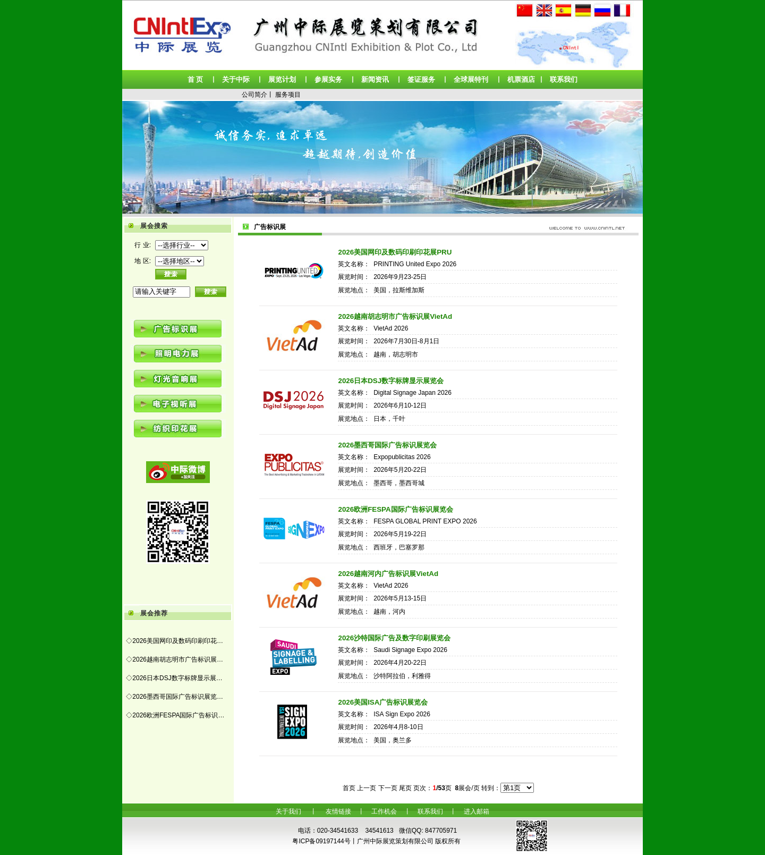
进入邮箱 (476, 811)
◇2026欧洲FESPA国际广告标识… (175, 715)
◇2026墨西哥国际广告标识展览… (174, 696)
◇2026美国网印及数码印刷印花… (174, 641)
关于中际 (236, 79)
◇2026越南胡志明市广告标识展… (174, 659)
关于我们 (288, 811)
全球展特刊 (471, 79)
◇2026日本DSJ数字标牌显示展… (174, 678)
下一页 (387, 788)
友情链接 (338, 811)
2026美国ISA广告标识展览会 (383, 702)
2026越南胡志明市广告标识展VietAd (395, 316)
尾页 (405, 788)
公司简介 (254, 94)
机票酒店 (521, 79)
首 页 (195, 79)
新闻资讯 (375, 79)
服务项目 (288, 94)
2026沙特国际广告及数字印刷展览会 (394, 638)
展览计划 (282, 79)
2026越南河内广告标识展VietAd (388, 574)
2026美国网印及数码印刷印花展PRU (395, 252)
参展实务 (328, 79)
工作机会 (384, 811)
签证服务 (421, 79)
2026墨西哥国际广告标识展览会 (387, 445)
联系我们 (563, 79)
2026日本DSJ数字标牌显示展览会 (391, 381)
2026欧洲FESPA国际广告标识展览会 (395, 509)
